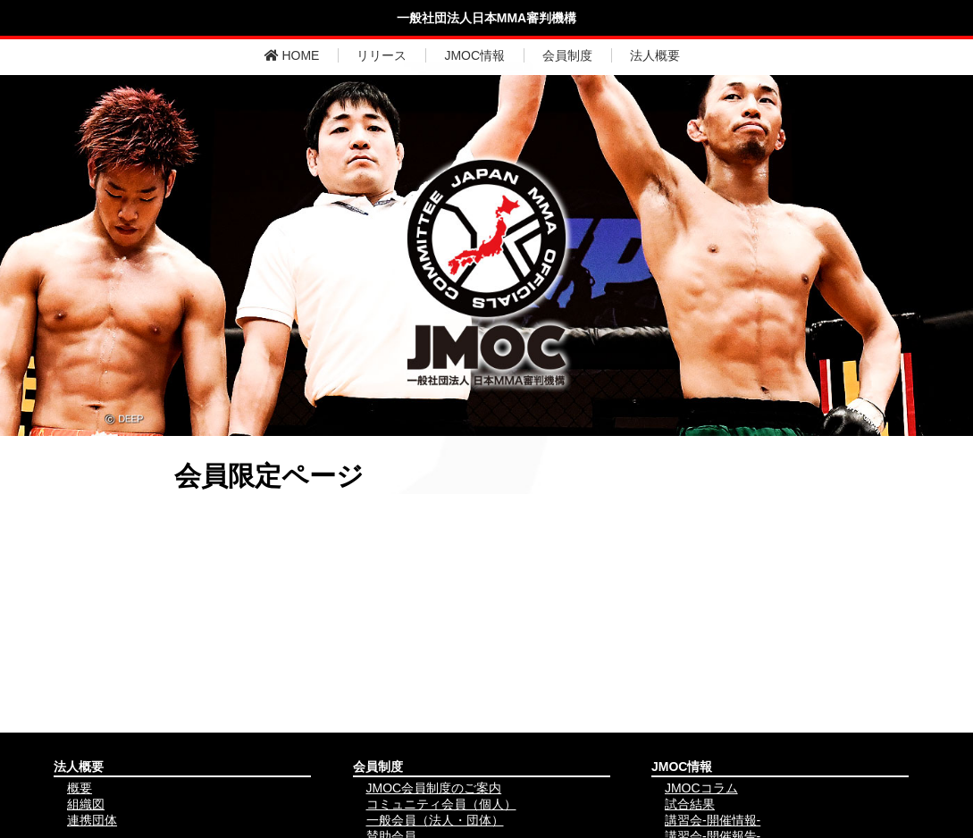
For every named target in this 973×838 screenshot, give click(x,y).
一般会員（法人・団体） (435, 820)
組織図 (86, 804)
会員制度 (567, 55)
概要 (79, 788)
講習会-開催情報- (712, 820)
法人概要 (655, 55)
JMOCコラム (701, 788)
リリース (381, 55)
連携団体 (92, 820)
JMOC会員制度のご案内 (434, 788)
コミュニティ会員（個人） (441, 804)
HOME (292, 55)
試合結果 (690, 804)
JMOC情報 (474, 55)
